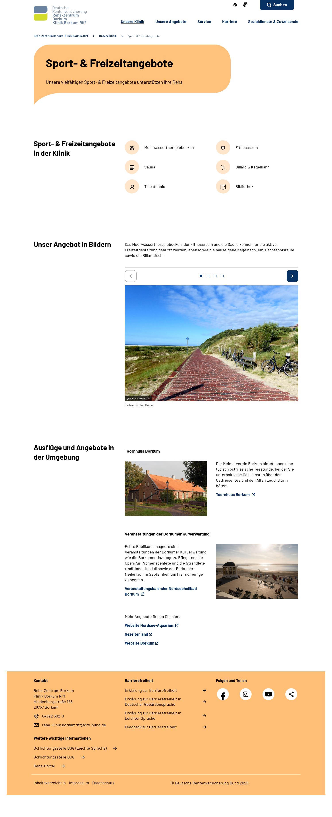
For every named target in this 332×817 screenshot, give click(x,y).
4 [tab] (222, 276)
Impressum (79, 782)
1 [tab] (201, 276)
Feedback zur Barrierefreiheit (151, 726)
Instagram (246, 692)
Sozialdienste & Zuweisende (273, 21)
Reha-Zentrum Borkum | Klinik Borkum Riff (61, 35)
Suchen (280, 4)
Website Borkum (139, 643)
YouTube (269, 692)
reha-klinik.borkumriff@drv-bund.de (74, 724)
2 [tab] (208, 276)
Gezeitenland (136, 634)
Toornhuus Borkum (233, 494)
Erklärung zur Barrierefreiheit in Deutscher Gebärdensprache (153, 701)
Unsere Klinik (108, 35)
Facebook (224, 692)
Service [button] (204, 21)
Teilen (291, 694)
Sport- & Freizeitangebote (144, 35)
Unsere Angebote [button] (170, 21)
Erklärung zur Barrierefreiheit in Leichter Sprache (153, 715)
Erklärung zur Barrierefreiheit (151, 690)
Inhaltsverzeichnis (50, 782)
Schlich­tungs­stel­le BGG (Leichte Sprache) (70, 748)
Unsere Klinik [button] (132, 21)
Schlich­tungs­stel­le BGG (54, 756)
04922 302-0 (53, 715)
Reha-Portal (44, 765)
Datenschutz (103, 782)
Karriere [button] (229, 21)
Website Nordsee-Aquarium (149, 625)
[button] (277, 5)
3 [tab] (215, 276)
